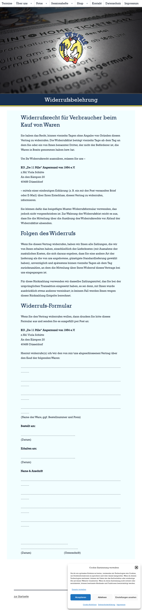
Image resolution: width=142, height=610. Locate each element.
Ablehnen (102, 597)
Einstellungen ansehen (125, 597)
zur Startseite (21, 596)
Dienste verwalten (79, 589)
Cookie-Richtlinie (90, 605)
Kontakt (97, 3)
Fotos (39, 3)
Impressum (121, 605)
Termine (7, 3)
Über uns (21, 3)
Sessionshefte (59, 3)
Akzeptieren (80, 597)
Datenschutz (113, 3)
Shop (80, 3)
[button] (136, 567)
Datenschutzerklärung (106, 605)
